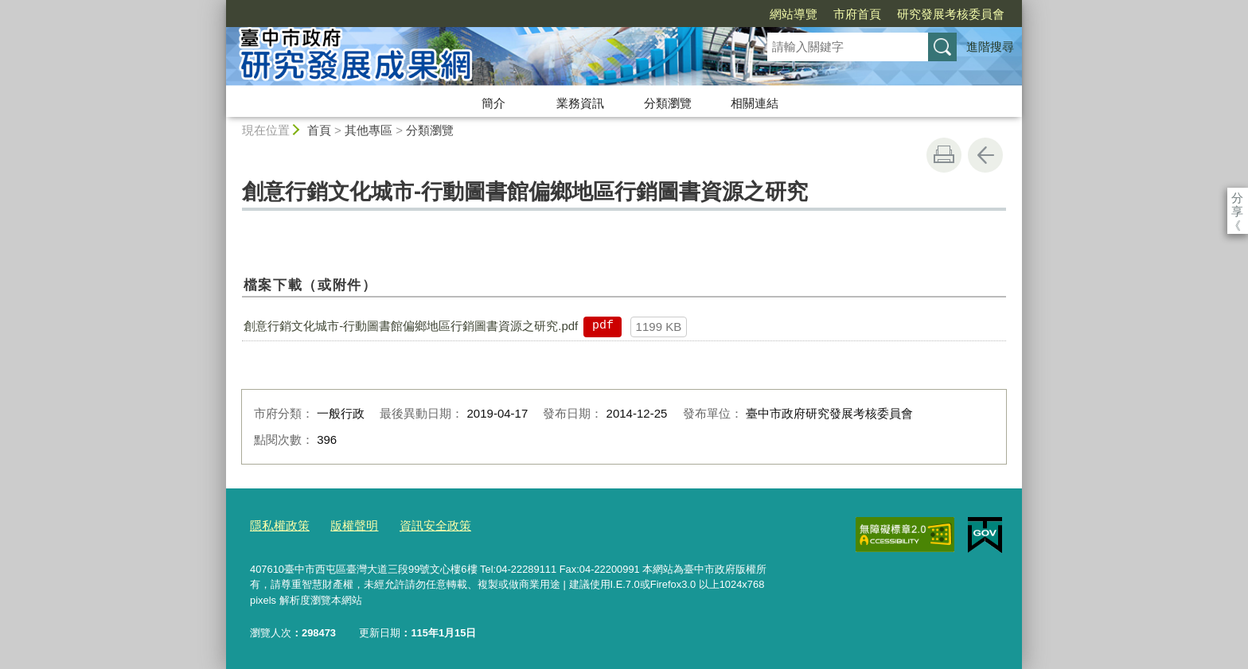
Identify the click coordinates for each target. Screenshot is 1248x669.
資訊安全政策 (416, 525)
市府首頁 (766, 14)
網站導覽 (702, 14)
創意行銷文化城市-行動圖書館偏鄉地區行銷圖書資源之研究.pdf (411, 326)
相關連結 (754, 103)
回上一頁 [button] (985, 155)
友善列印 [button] (943, 155)
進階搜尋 (990, 46)
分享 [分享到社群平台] (1237, 198)
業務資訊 (580, 103)
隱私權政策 (276, 525)
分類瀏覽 (668, 103)
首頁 (319, 130)
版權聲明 (343, 525)
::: (219, 7)
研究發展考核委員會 (859, 14)
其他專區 (368, 130)
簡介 (493, 103)
